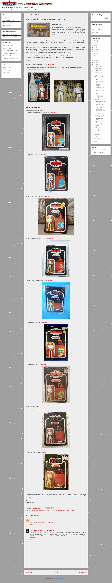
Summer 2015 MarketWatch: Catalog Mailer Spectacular (99, 95)
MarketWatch (95, 32)
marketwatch (67, 510)
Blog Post (94, 27)
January (97, 138)
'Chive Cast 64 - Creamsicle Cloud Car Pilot (100, 101)
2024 (95, 45)
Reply (31, 524)
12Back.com (6, 72)
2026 (95, 41)
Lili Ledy (57, 510)
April (96, 132)
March (96, 134)
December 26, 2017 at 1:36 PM (46, 530)
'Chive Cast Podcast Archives (99, 150)
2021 (95, 51)
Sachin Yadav (34, 520)
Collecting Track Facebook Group (11, 36)
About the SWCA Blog (8, 20)
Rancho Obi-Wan (7, 67)
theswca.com (6, 17)
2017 (95, 60)
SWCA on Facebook (8, 45)
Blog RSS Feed (7, 25)
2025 (95, 43)
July (96, 125)
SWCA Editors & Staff (8, 22)
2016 (95, 62)
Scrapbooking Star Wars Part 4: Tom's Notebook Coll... (99, 89)
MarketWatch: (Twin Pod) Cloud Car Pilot (99, 78)
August (97, 75)
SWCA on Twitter (7, 48)
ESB (53, 510)
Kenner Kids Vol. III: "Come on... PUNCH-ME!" (99, 106)
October (97, 70)
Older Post (82, 572)
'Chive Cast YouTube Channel (10, 58)
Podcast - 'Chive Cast (97, 29)
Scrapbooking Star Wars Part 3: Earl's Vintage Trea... (99, 117)
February (97, 136)
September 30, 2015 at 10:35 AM (47, 520)
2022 (95, 49)
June (96, 127)
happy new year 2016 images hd (44, 522)
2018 (95, 58)
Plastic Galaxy (6, 70)
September (98, 72)
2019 (95, 56)
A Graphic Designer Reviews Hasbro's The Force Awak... (100, 83)
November (97, 68)
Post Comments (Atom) (59, 578)
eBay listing (51, 64)
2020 (95, 53)
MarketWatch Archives (97, 152)
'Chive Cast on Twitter (8, 56)
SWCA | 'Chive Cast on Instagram (11, 50)
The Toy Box (33, 530)
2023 (95, 47)
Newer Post (29, 572)
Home (56, 572)
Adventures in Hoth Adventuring (99, 122)
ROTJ (73, 510)
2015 (95, 64)
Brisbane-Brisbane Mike (36, 510)
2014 (95, 141)
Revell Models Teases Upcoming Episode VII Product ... (100, 111)
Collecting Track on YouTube (10, 34)
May (96, 130)
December (97, 66)
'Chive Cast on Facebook (9, 53)
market (62, 510)
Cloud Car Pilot (47, 510)
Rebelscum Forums (7, 75)
